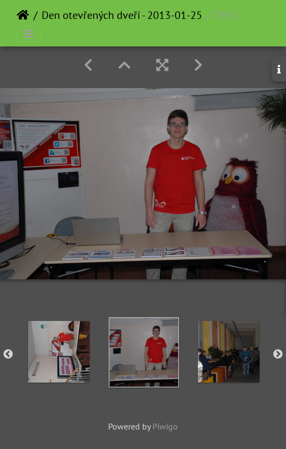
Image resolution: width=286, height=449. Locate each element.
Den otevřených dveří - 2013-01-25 (122, 15)
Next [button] (277, 354)
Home (23, 15)
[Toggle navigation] (29, 34)
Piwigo (165, 426)
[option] (58, 351)
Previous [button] (8, 354)
